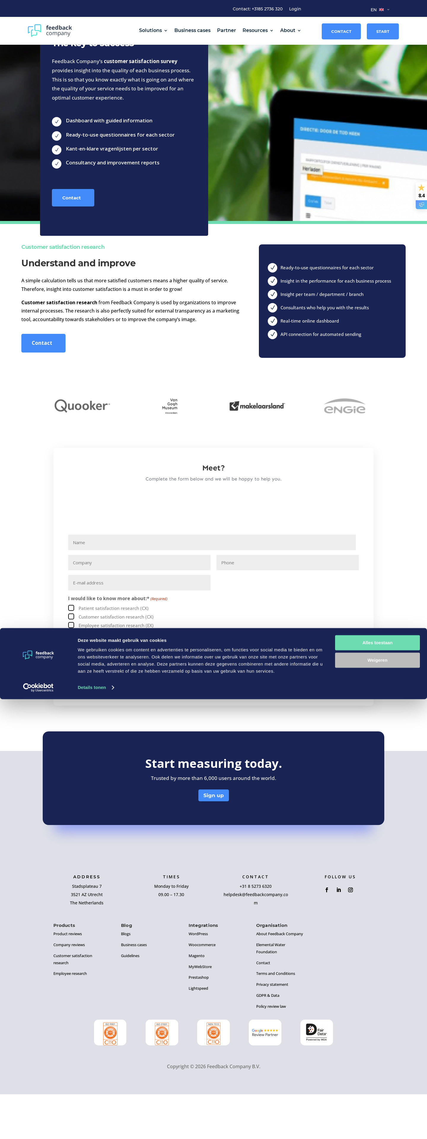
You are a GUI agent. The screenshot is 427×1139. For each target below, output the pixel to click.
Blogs (125, 978)
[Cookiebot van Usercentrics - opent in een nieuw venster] (38, 1127)
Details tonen (92, 1127)
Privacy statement (272, 1029)
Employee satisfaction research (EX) (116, 670)
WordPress (198, 978)
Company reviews (69, 989)
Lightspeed (198, 1033)
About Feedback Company (279, 978)
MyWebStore (200, 1011)
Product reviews (67, 978)
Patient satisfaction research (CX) (114, 653)
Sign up (213, 840)
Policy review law (271, 1051)
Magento (197, 1000)
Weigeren (377, 1100)
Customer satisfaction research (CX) (116, 661)
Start (382, 31)
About (287, 30)
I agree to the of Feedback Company (149, 706)
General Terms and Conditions (140, 706)
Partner (226, 30)
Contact (341, 31)
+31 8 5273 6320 (256, 931)
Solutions (150, 30)
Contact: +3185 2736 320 (258, 9)
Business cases (192, 30)
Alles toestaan (377, 1082)
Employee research (70, 1018)
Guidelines (130, 1000)
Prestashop (199, 1022)
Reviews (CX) (92, 679)
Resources (255, 30)
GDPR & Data (267, 1040)
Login (295, 9)
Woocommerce (202, 989)
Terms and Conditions (275, 1018)
